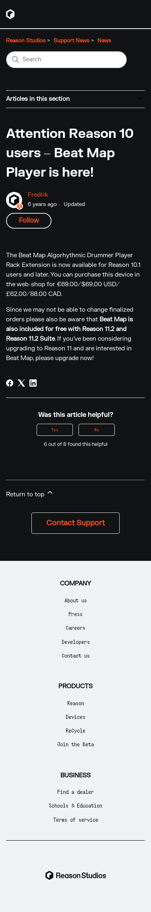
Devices (75, 716)
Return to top (30, 493)
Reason (75, 703)
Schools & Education (75, 805)
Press (75, 614)
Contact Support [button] (75, 523)
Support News (71, 40)
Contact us (76, 655)
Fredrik (38, 195)
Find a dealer (75, 791)
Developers (76, 641)
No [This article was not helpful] (96, 430)
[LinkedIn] (33, 383)
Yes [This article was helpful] (54, 430)
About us (75, 600)
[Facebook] (9, 383)
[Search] (66, 60)
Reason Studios (26, 40)
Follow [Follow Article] (29, 221)
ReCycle (75, 730)
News (104, 40)
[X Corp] (21, 383)
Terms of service (75, 819)
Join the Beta (75, 744)
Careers (75, 627)
